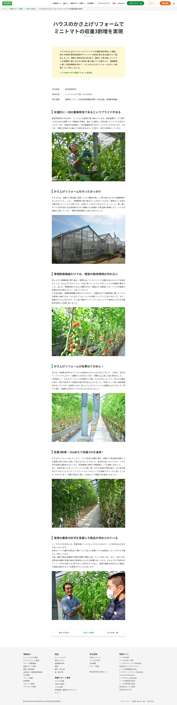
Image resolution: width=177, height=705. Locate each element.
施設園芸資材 (59, 663)
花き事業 (26, 675)
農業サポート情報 (77, 3)
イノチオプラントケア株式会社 (130, 663)
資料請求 (165, 3)
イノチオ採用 (124, 657)
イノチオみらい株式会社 (128, 678)
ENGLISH (121, 3)
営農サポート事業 (29, 666)
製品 (64, 3)
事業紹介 (56, 3)
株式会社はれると (125, 689)
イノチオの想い (95, 660)
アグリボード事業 (29, 686)
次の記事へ (112, 632)
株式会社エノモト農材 (127, 686)
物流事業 (26, 681)
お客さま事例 (30, 9)
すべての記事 (59, 681)
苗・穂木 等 (59, 672)
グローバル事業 (28, 683)
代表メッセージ (95, 657)
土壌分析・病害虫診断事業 (32, 672)
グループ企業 (94, 666)
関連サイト (124, 654)
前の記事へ (64, 632)
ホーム (4, 9)
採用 (114, 3)
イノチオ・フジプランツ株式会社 (131, 672)
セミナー (152, 3)
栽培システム (59, 660)
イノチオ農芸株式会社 (127, 681)
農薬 (56, 666)
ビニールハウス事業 (30, 657)
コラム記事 (59, 687)
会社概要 (93, 663)
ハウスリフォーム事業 (31, 660)
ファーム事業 (28, 678)
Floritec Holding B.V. (127, 675)
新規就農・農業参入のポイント (66, 690)
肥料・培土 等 (60, 669)
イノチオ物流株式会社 (127, 683)
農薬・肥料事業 (28, 669)
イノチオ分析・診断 (126, 660)
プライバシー (125, 701)
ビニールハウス (60, 657)
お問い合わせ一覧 (135, 3)
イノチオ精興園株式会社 (128, 669)
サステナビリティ (104, 3)
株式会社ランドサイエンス (128, 666)
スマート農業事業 (29, 663)
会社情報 (90, 3)
